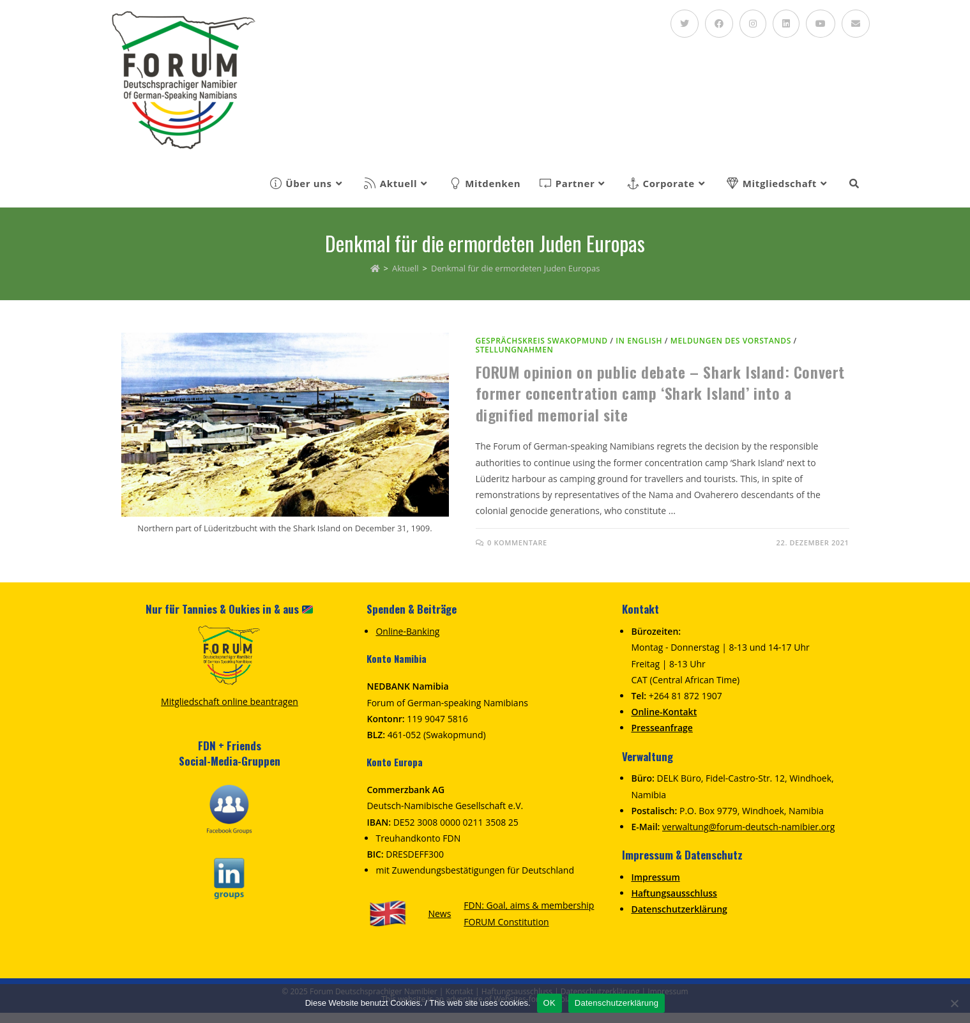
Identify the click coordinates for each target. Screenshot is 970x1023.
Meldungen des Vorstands (731, 340)
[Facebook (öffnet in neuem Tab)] (719, 24)
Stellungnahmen (515, 349)
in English (639, 340)
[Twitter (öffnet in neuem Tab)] (685, 24)
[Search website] (854, 183)
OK (549, 1003)
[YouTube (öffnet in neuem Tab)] (820, 24)
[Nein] (954, 1003)
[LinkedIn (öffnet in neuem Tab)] (786, 24)
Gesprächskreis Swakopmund (542, 340)
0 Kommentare (517, 542)
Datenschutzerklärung (616, 1003)
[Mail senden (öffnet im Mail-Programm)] (856, 24)
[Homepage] (375, 268)
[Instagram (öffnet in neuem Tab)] (752, 24)
